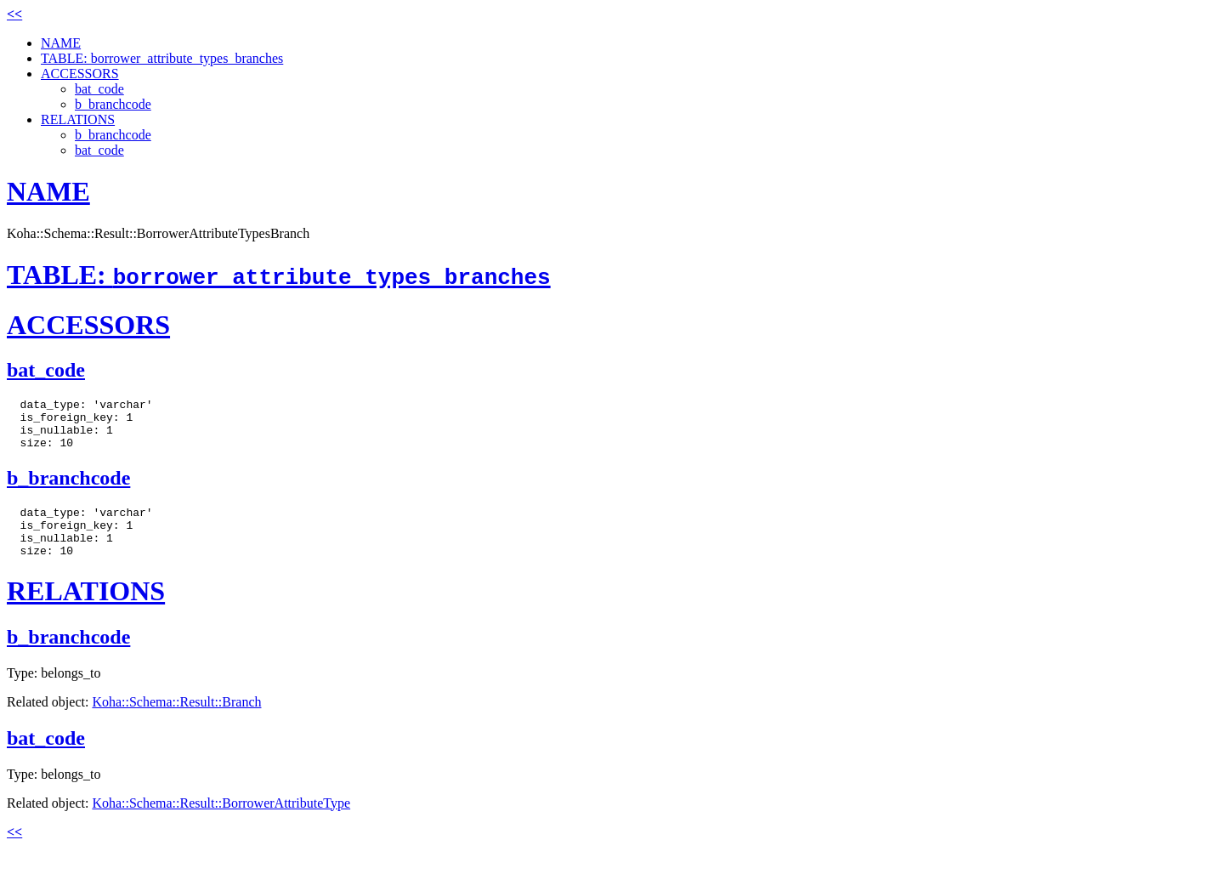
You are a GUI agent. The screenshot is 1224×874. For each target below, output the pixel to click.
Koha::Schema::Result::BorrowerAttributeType (221, 823)
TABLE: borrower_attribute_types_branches (162, 58)
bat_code (99, 89)
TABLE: (279, 274)
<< (14, 14)
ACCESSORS (80, 73)
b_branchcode (113, 104)
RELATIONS (78, 119)
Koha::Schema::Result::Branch (176, 722)
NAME (61, 43)
